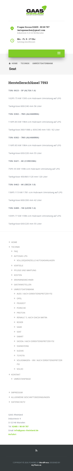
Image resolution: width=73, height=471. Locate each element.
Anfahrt (12, 434)
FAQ (16, 251)
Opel (19, 298)
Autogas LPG (20, 256)
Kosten (18, 275)
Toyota (21, 355)
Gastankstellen (22, 284)
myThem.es (36, 465)
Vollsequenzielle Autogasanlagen (36, 260)
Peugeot (21, 303)
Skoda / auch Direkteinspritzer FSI (35, 341)
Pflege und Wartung (25, 270)
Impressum (17, 392)
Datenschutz (18, 402)
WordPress (44, 462)
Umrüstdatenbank (42, 63)
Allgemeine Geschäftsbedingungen (30, 397)
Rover (20, 322)
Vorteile (18, 265)
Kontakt (15, 374)
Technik (25, 63)
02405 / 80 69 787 (20, 426)
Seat (19, 331)
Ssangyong (23, 346)
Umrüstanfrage (22, 379)
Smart (20, 336)
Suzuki (20, 350)
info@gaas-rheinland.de (26, 430)
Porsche (21, 308)
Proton (21, 312)
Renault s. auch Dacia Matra (32, 317)
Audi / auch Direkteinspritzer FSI (34, 293)
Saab (19, 327)
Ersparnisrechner (23, 279)
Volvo (20, 369)
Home (14, 242)
